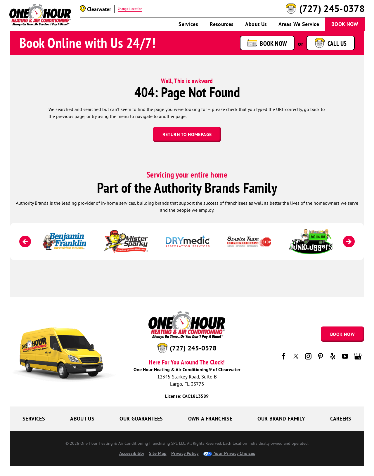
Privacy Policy (185, 453)
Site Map (158, 453)
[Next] (349, 241)
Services (188, 24)
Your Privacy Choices (229, 453)
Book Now (344, 24)
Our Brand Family (281, 418)
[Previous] (25, 241)
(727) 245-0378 (332, 8)
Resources (221, 24)
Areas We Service (298, 24)
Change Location (130, 9)
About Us (256, 24)
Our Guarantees (141, 418)
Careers (341, 418)
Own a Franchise (210, 418)
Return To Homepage (187, 134)
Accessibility (131, 453)
